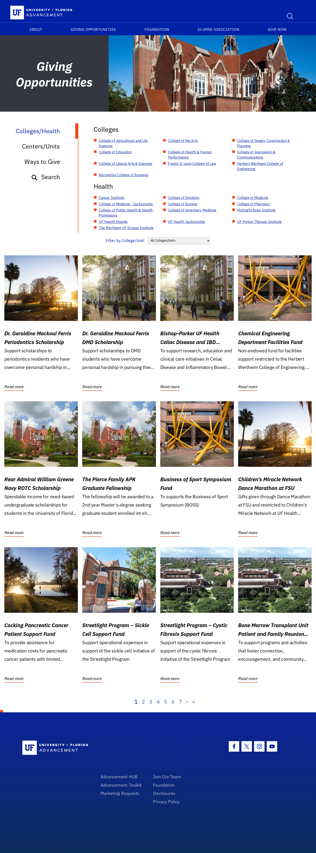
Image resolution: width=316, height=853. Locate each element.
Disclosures (164, 793)
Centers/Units (41, 146)
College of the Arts (183, 140)
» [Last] (193, 701)
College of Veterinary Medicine (192, 210)
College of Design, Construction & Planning (263, 143)
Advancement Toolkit (121, 785)
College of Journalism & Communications (256, 154)
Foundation (157, 29)
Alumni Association (218, 29)
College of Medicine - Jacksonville (126, 204)
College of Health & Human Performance (190, 154)
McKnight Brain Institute (256, 210)
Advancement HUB (119, 777)
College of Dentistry (184, 198)
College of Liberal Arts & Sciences (125, 163)
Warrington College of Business (124, 175)
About (35, 29)
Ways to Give (42, 161)
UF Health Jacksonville (186, 222)
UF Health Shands (113, 222)
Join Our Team (167, 777)
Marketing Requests (120, 793)
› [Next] (187, 701)
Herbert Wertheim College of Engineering (260, 166)
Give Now (277, 29)
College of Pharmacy (253, 204)
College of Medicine (252, 198)
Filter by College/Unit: (125, 240)
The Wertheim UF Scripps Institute (126, 228)
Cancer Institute (111, 198)
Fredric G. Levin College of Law (192, 163)
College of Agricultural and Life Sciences (123, 143)
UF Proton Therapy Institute (259, 222)
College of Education (115, 152)
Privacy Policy (166, 802)
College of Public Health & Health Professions (126, 213)
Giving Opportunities (93, 29)
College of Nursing (182, 204)
